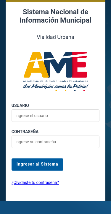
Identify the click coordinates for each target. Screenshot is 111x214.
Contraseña (25, 131)
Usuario (20, 105)
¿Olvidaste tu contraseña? (35, 182)
